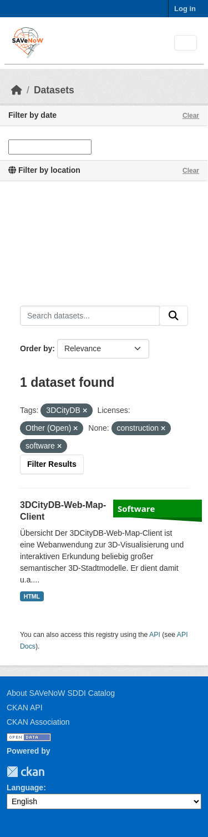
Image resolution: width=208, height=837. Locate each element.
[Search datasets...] (90, 316)
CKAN (25, 772)
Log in (185, 8)
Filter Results (52, 464)
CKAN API (25, 707)
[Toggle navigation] (185, 43)
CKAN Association (38, 722)
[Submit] (173, 316)
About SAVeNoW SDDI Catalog (61, 693)
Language (25, 787)
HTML (32, 596)
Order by (36, 348)
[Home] (16, 90)
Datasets (54, 90)
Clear (190, 115)
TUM (52, 772)
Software (136, 508)
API (154, 635)
